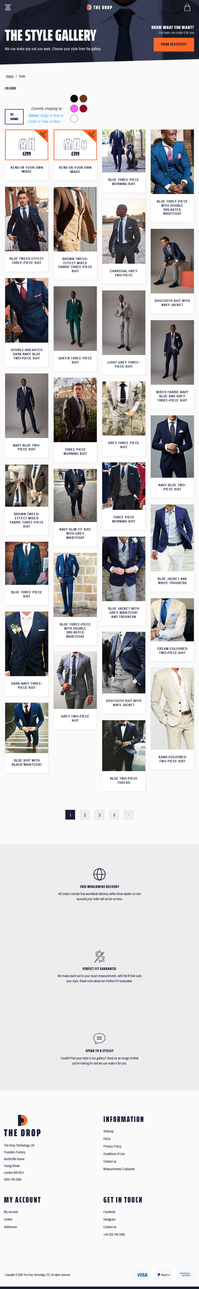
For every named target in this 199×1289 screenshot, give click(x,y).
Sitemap (108, 1131)
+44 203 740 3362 (114, 1234)
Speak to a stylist (174, 44)
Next (129, 815)
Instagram (109, 1219)
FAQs (106, 1139)
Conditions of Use (114, 1154)
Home (9, 76)
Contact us (109, 1161)
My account (11, 1212)
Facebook (109, 1212)
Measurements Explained (119, 1169)
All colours (14, 117)
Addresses (10, 1227)
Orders (8, 1219)
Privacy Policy (112, 1146)
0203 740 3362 (12, 1179)
